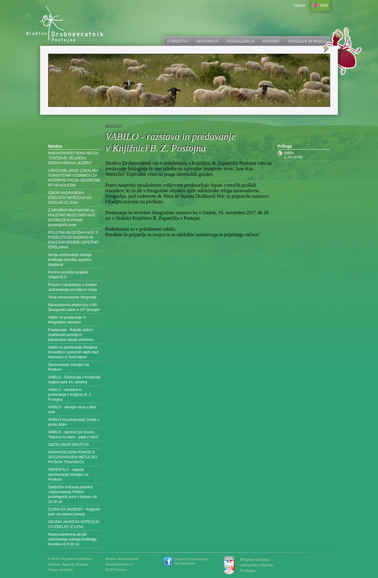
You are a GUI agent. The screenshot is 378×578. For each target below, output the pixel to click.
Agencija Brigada (75, 564)
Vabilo (307, 155)
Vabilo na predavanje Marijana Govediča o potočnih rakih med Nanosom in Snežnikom (73, 352)
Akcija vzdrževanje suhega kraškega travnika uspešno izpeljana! (70, 260)
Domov (299, 5)
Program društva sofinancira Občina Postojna (256, 565)
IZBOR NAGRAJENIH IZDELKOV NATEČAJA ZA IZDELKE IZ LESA (70, 198)
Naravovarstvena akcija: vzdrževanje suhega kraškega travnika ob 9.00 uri (72, 539)
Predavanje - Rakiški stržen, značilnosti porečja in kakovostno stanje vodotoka (71, 335)
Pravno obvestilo (60, 570)
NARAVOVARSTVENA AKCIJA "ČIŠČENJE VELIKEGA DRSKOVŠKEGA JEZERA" (73, 158)
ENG (324, 5)
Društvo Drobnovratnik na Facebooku (191, 561)
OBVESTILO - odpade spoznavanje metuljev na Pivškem (68, 475)
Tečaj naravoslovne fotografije (72, 297)
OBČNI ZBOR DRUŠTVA (68, 445)
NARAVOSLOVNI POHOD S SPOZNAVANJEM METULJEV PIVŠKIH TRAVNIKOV (73, 457)
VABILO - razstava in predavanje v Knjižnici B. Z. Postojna (70, 395)
